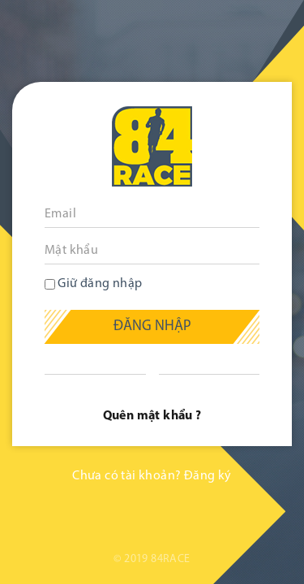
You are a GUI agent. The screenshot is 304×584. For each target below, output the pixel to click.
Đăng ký (208, 476)
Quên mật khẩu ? (152, 416)
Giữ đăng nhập (94, 283)
